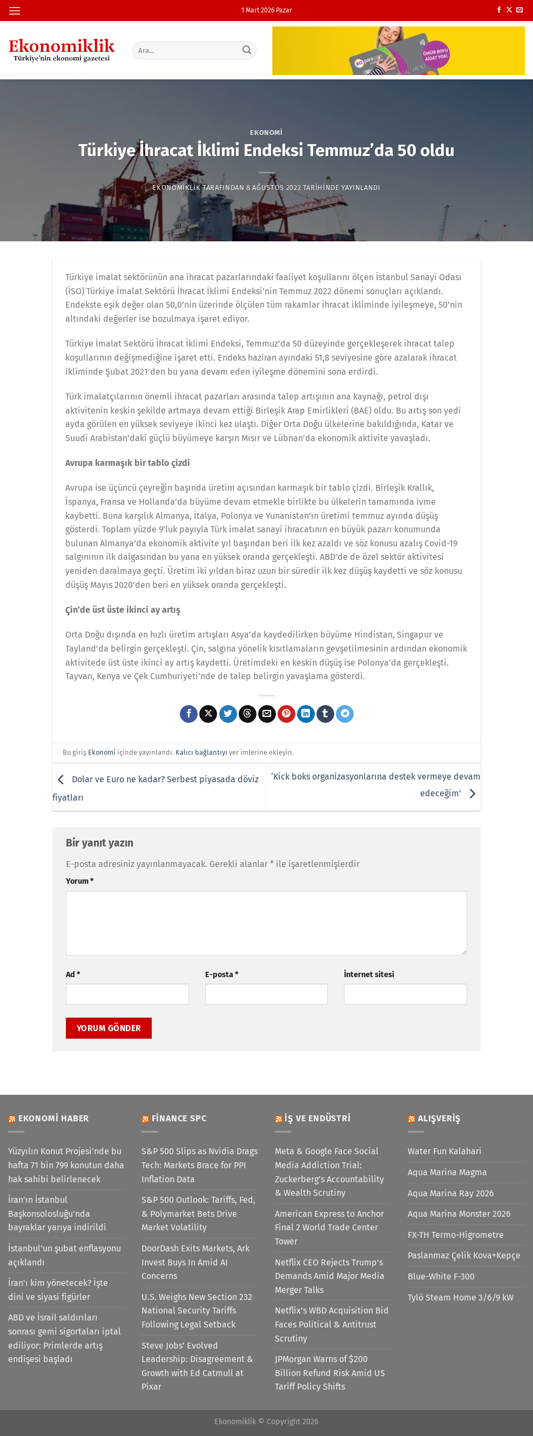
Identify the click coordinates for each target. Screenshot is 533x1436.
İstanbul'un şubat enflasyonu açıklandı (64, 1255)
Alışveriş (439, 1118)
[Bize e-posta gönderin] (519, 10)
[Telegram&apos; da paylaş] (345, 714)
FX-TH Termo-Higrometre (456, 1235)
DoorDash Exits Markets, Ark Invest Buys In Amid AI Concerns (195, 1262)
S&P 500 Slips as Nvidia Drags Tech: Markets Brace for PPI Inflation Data (199, 1165)
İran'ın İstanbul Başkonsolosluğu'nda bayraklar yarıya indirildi (57, 1213)
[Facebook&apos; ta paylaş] (189, 714)
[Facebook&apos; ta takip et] (499, 10)
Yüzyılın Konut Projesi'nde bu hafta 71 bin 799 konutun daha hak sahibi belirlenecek (66, 1165)
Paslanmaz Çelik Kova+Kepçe (464, 1255)
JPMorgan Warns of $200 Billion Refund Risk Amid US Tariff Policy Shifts (330, 1373)
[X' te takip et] (509, 10)
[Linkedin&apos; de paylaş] (306, 714)
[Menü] (14, 10)
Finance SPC (179, 1118)
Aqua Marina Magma (447, 1172)
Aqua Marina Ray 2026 (451, 1193)
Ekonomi (266, 132)
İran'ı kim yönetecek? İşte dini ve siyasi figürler (58, 1290)
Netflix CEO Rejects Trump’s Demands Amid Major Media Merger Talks (329, 1276)
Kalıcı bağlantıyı (201, 752)
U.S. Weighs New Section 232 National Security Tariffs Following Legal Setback (196, 1311)
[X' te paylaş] (208, 714)
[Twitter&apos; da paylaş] (228, 714)
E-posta (221, 974)
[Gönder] (247, 50)
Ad (73, 974)
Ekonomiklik (176, 188)
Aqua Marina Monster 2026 (459, 1214)
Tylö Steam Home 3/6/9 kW (461, 1297)
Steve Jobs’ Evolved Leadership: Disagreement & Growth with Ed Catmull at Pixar (197, 1366)
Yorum (79, 881)
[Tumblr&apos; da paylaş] (325, 714)
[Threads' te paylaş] (248, 714)
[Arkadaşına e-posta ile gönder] (267, 714)
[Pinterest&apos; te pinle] (286, 714)
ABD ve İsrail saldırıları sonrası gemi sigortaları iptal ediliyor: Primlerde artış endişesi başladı (64, 1338)
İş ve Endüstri (317, 1118)
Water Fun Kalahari (445, 1151)
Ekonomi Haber (53, 1118)
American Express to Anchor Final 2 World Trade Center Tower (329, 1228)
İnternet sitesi (369, 974)
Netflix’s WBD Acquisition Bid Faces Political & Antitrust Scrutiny (332, 1324)
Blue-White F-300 (441, 1276)
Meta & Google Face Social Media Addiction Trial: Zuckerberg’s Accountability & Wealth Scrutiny (329, 1172)
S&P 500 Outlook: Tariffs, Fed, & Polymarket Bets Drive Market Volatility (198, 1213)
